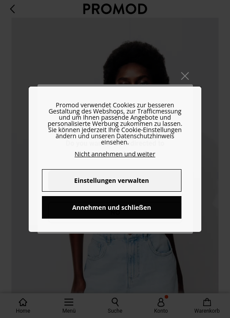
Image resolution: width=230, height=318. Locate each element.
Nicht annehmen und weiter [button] (115, 154)
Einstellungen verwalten (111, 180)
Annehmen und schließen (111, 207)
